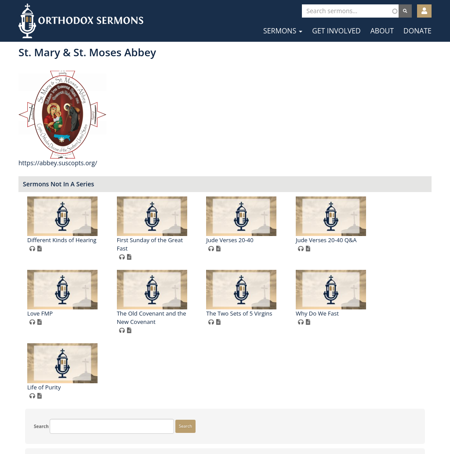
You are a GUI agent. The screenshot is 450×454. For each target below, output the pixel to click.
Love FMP (236, 313)
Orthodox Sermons (80, 21)
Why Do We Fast (244, 387)
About (382, 30)
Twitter (225, 427)
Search (34, 59)
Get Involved (336, 30)
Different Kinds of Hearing (168, 240)
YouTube (252, 427)
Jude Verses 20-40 (336, 240)
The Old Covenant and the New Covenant (347, 317)
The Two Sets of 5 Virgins (167, 387)
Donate (417, 30)
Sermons (282, 30)
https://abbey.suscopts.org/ (164, 163)
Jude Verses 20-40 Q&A (164, 313)
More (32, 398)
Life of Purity (329, 387)
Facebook (199, 427)
